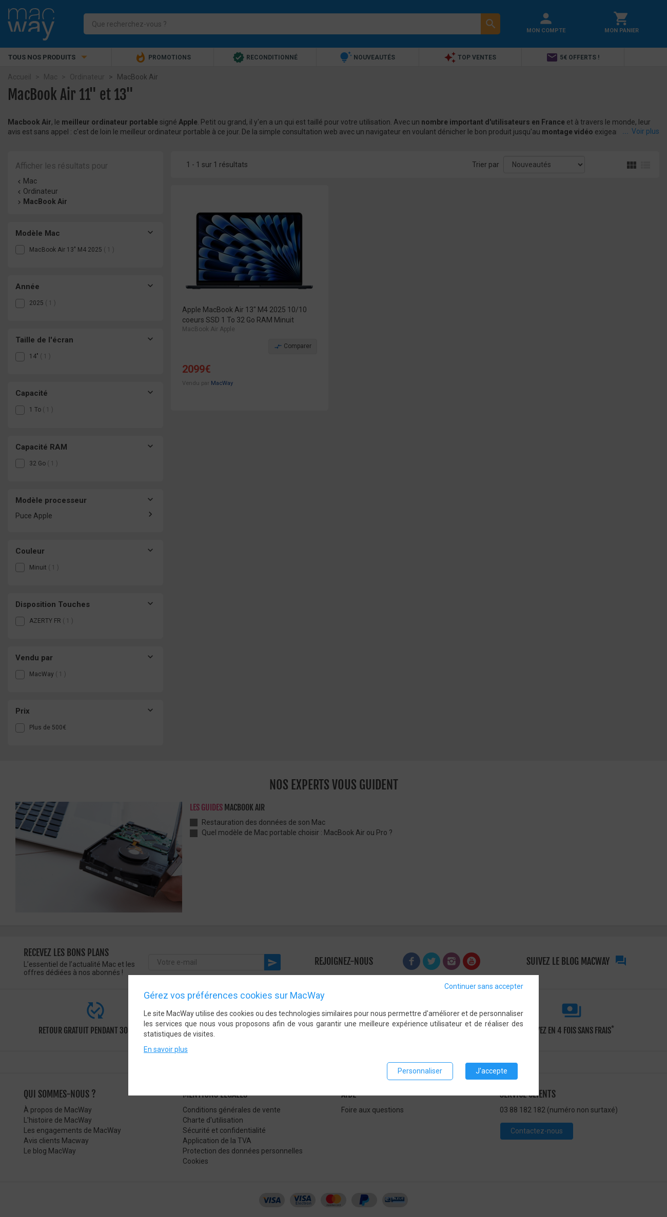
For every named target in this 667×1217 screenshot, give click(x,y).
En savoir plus (166, 1049)
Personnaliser (420, 1071)
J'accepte (491, 1071)
